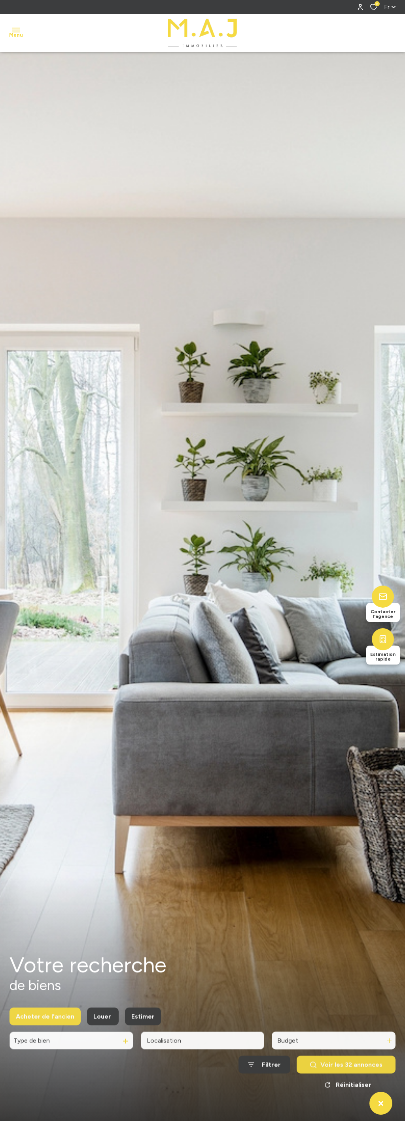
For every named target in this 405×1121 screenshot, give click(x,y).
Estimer (143, 1024)
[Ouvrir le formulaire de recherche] (264, 1072)
